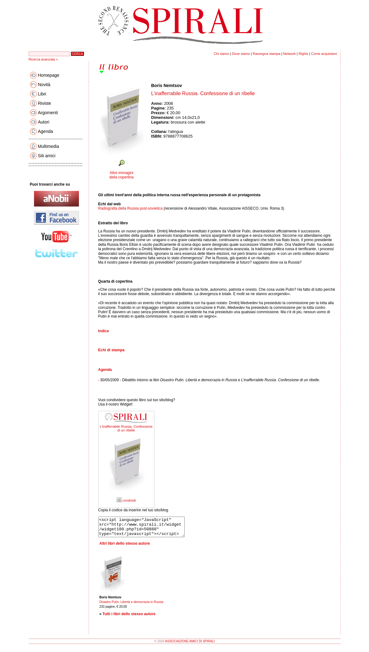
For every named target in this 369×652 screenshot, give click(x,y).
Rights (303, 54)
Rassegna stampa (266, 54)
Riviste (44, 103)
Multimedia (48, 146)
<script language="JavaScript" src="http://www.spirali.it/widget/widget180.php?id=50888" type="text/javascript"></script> (146, 529)
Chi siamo (221, 54)
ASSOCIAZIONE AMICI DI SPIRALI (190, 645)
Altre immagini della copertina (121, 175)
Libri (42, 93)
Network (289, 54)
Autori (44, 121)
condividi (126, 500)
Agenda (45, 131)
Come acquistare (324, 54)
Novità (44, 84)
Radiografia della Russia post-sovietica (130, 208)
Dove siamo (241, 54)
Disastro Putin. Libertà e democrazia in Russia (131, 605)
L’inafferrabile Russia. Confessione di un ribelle (126, 428)
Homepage (49, 75)
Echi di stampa (111, 350)
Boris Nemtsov (166, 85)
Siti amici (47, 155)
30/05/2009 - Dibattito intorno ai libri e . (210, 380)
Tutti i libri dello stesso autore (129, 618)
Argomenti (48, 112)
